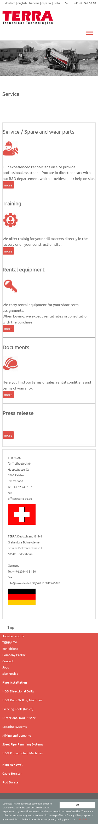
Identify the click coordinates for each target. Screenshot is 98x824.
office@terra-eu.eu (20, 498)
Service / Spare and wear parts (38, 131)
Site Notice (83, 819)
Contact (8, 661)
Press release (18, 413)
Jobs (5, 667)
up (11, 627)
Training (12, 203)
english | (23, 3)
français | (35, 3)
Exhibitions (10, 648)
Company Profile (14, 655)
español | (48, 3)
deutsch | (11, 3)
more (8, 185)
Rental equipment (24, 269)
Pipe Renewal (12, 764)
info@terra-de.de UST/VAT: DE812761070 (34, 583)
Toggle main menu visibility (89, 30)
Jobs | (58, 3)
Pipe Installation (14, 682)
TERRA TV (9, 642)
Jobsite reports (13, 636)
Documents (16, 347)
